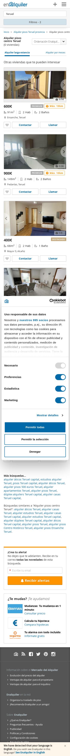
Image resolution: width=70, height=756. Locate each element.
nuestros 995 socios (33, 320)
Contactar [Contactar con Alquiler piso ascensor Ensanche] (25, 125)
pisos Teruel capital (25, 483)
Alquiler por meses (55, 52)
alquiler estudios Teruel (28, 513)
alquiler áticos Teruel (27, 509)
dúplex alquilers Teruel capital (23, 494)
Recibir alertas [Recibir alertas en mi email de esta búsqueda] (35, 580)
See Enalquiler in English (30, 752)
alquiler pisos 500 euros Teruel (23, 487)
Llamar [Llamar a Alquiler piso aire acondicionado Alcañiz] (53, 258)
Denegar (35, 451)
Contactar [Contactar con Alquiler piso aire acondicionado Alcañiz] (25, 258)
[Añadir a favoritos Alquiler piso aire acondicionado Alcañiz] (7, 258)
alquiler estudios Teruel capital (41, 516)
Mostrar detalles (48, 415)
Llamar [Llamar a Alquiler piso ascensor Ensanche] (53, 125)
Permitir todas (35, 427)
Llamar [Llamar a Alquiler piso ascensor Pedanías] (53, 191)
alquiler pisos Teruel (35, 524)
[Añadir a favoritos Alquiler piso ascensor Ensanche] (7, 125)
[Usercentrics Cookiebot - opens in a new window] (50, 301)
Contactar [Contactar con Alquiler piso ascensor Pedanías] (25, 191)
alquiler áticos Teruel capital (21, 479)
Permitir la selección (35, 439)
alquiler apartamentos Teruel (28, 488)
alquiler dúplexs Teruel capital (23, 520)
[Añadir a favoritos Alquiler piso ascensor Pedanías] (7, 192)
